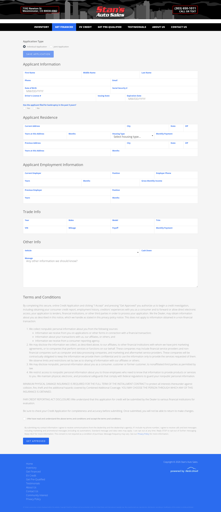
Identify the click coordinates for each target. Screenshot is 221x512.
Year (27, 220)
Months (72, 133)
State (173, 126)
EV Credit (85, 27)
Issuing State (104, 95)
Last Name (146, 72)
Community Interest (37, 495)
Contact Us (179, 27)
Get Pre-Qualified (110, 27)
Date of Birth (31, 88)
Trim (158, 220)
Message (29, 258)
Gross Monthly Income (152, 181)
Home (29, 463)
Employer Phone (163, 173)
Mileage (72, 228)
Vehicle (28, 250)
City (128, 126)
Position (116, 173)
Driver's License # (33, 95)
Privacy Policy (143, 433)
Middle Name (89, 72)
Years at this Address (34, 133)
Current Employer (33, 173)
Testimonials (137, 27)
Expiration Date (134, 95)
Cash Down (147, 250)
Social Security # (119, 88)
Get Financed (64, 27)
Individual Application (37, 46)
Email (114, 80)
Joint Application (61, 46)
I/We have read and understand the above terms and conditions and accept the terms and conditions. (74, 418)
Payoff (115, 228)
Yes (28, 108)
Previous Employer (33, 190)
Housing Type (118, 133)
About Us (158, 27)
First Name (30, 72)
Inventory (41, 27)
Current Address (32, 126)
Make (71, 220)
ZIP (186, 126)
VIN (26, 228)
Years (27, 181)
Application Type (33, 41)
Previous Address (33, 143)
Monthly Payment (164, 133)
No (38, 108)
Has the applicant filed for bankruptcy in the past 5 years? (49, 105)
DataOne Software (72, 507)
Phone (28, 80)
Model (115, 220)
